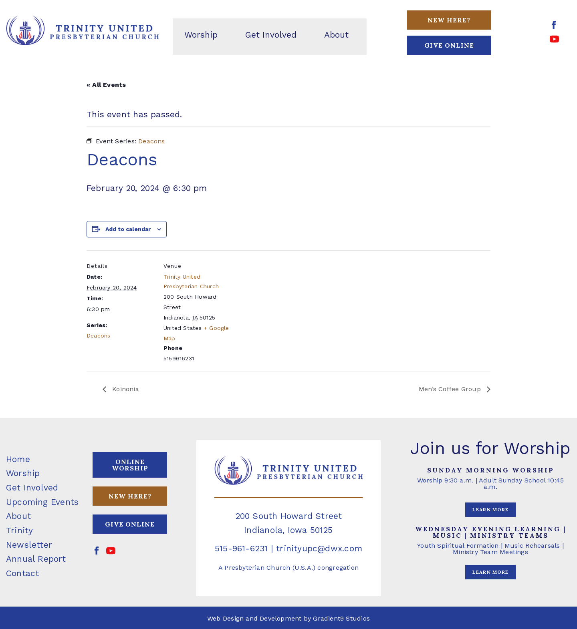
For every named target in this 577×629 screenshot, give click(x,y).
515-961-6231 (241, 548)
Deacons (98, 335)
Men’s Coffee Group (451, 389)
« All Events (106, 84)
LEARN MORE (490, 509)
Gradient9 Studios (341, 618)
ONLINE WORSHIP (130, 465)
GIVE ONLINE (449, 45)
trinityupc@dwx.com (319, 548)
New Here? (449, 20)
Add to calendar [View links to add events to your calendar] (128, 229)
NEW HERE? (130, 496)
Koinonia (124, 389)
